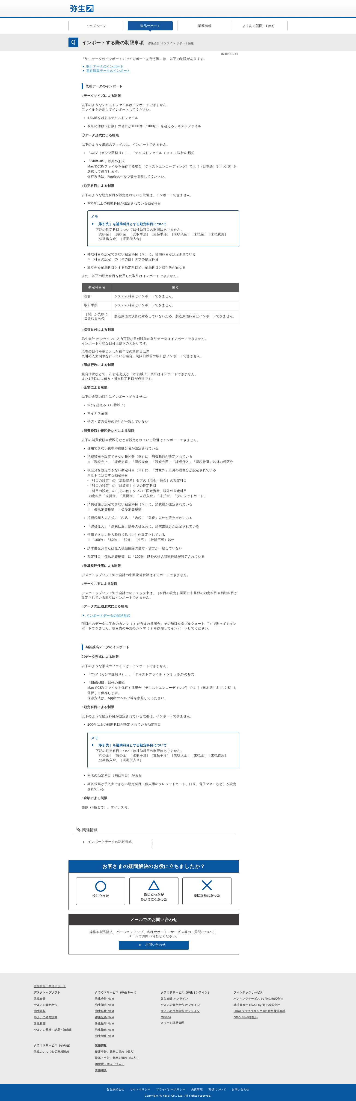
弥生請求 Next (104, 1005)
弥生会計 (40, 998)
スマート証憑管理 (172, 1022)
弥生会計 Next (104, 998)
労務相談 (101, 1070)
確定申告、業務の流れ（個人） (115, 1051)
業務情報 (205, 26)
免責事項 (197, 1089)
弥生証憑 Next (104, 1017)
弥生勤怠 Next (104, 1029)
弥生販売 (40, 1023)
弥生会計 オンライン (174, 998)
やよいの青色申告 (45, 1005)
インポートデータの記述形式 (108, 615)
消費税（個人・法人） (109, 1064)
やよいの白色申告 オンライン (180, 1011)
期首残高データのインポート (108, 70)
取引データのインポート (105, 66)
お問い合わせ (155, 944)
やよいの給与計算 (45, 1017)
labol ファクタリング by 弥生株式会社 (259, 1011)
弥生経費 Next (104, 1011)
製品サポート (150, 26)
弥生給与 (40, 1011)
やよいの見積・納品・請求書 (53, 1029)
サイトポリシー (140, 1089)
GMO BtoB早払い (246, 1017)
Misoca (166, 1017)
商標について (217, 1089)
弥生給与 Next (104, 1023)
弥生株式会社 (115, 1089)
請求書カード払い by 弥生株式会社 (257, 1005)
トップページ (96, 26)
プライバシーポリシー (170, 1089)
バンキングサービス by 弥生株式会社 (258, 998)
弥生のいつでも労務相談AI (51, 1051)
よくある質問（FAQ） (259, 26)
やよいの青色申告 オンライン (180, 1005)
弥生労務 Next (104, 1036)
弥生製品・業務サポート (50, 986)
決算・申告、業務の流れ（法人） (117, 1058)
